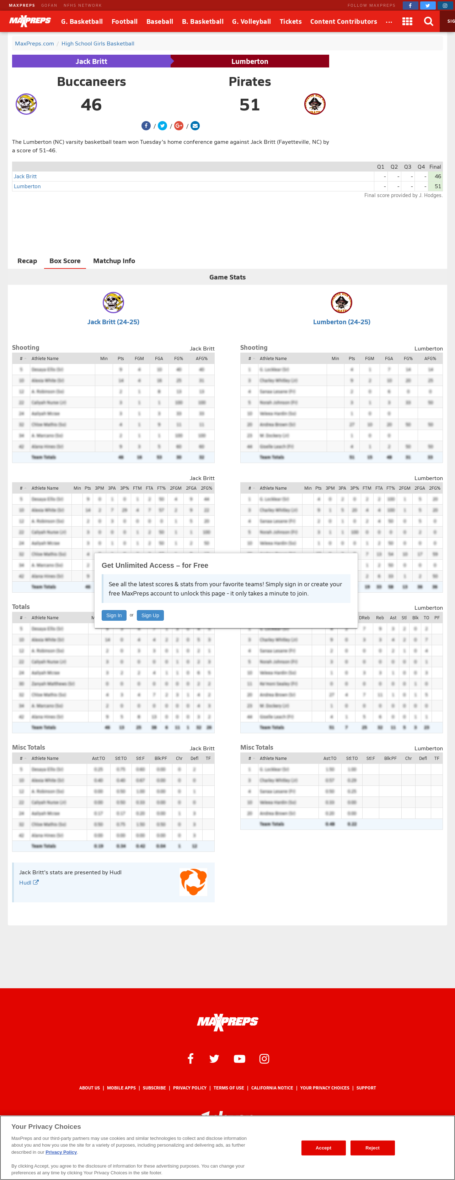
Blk (415, 617)
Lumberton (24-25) (341, 321)
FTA (149, 488)
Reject (372, 1148)
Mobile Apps (121, 1088)
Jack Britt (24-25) (113, 321)
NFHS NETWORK (83, 5)
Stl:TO (121, 758)
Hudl (29, 882)
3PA (112, 488)
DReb (364, 617)
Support (366, 1088)
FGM (139, 358)
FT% (161, 488)
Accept (323, 1148)
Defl (194, 758)
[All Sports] (389, 21)
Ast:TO (98, 758)
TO (426, 617)
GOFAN (49, 5)
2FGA (191, 488)
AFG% (202, 358)
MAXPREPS (22, 5)
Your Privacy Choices (324, 1088)
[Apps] (407, 21)
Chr (179, 758)
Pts (121, 358)
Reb (380, 617)
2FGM (176, 488)
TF (208, 758)
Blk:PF (161, 758)
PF (437, 617)
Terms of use (229, 1088)
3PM (99, 488)
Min (104, 358)
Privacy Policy (190, 1088)
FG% (178, 358)
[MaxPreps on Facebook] (410, 5)
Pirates (250, 81)
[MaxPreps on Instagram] (445, 5)
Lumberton (249, 61)
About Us (89, 1088)
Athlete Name (45, 358)
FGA (159, 358)
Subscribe (154, 1088)
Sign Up (150, 615)
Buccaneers (91, 81)
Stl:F (140, 758)
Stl (404, 617)
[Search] (429, 21)
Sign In (114, 615)
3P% (124, 488)
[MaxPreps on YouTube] (239, 1058)
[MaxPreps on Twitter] (428, 5)
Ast (393, 617)
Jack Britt (91, 61)
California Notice (272, 1088)
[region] (227, 1147)
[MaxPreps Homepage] (228, 1023)
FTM (137, 488)
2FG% (206, 488)
